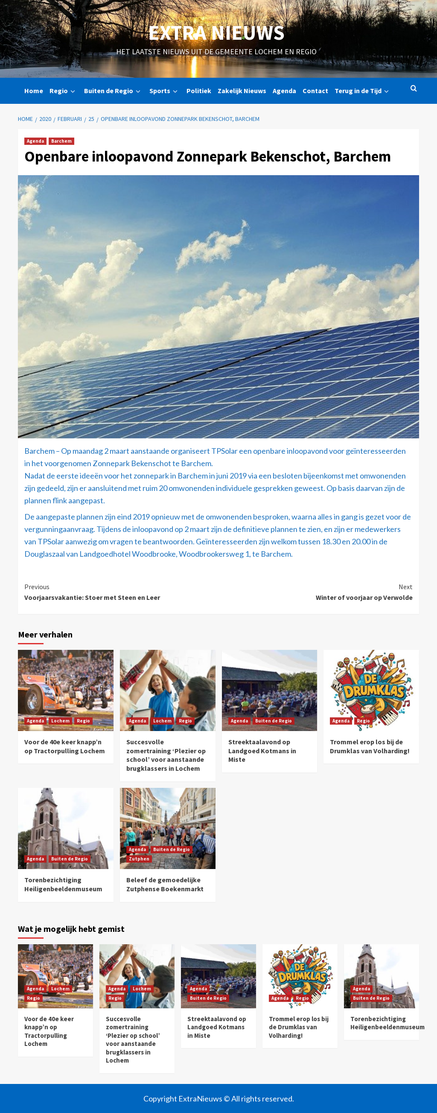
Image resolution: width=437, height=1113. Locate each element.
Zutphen (139, 859)
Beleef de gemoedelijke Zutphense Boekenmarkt (165, 884)
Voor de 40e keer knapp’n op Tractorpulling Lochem (64, 746)
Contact (315, 90)
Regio (64, 90)
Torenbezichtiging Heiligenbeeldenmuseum (63, 884)
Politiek (198, 90)
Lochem (60, 721)
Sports (164, 90)
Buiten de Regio (113, 90)
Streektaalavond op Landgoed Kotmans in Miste (262, 750)
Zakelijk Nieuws (242, 90)
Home (33, 90)
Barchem (61, 141)
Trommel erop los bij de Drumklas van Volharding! (370, 746)
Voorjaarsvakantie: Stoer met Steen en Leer (121, 591)
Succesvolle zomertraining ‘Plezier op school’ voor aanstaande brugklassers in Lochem (166, 754)
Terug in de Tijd (363, 90)
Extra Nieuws (216, 32)
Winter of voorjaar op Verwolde (315, 591)
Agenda (284, 90)
